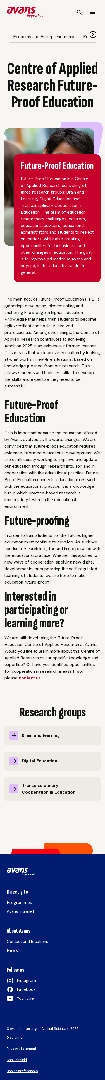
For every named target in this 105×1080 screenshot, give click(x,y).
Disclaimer (15, 1037)
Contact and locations (27, 941)
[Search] (79, 12)
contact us (30, 678)
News (12, 950)
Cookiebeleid (17, 1060)
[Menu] (92, 12)
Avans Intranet (20, 911)
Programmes (19, 902)
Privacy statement (22, 1049)
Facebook (26, 989)
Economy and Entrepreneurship (43, 37)
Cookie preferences (22, 1071)
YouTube (25, 998)
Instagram (26, 980)
